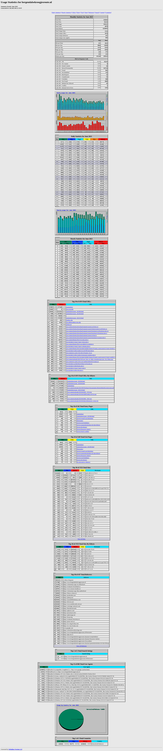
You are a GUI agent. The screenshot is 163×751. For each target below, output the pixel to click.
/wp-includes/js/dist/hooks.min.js (75, 366)
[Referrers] (91, 12)
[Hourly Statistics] (66, 12)
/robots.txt (69, 324)
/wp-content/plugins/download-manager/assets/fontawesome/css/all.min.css (86, 329)
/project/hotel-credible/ (83, 431)
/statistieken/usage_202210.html (75, 318)
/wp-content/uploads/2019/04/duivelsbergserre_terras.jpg (82, 401)
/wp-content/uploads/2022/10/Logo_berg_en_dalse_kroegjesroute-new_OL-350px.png (89, 359)
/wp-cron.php (69, 309)
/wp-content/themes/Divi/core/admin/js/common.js (80, 344)
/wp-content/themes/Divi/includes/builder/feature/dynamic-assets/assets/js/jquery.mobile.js (90, 357)
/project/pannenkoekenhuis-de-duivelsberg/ (88, 425)
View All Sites (81, 539)
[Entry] (79, 12)
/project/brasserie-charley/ (84, 429)
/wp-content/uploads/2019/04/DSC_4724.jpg (79, 392)
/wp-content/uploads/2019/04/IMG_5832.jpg (79, 398)
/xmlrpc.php (69, 320)
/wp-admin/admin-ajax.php (73, 322)
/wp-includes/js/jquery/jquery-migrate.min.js (78, 346)
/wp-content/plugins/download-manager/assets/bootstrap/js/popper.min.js (86, 337)
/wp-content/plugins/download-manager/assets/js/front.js (81, 335)
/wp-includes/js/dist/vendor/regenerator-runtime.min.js (81, 355)
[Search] (97, 12)
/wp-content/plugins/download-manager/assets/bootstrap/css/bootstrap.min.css (87, 331)
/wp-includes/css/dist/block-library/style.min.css (79, 364)
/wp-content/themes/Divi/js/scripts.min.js (77, 340)
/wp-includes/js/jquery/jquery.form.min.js (77, 342)
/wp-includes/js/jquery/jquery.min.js (76, 368)
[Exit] (82, 12)
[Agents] (102, 12)
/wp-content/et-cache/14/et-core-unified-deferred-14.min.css (82, 361)
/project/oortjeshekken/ (83, 423)
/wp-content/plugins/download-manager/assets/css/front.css (82, 326)
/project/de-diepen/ (82, 427)
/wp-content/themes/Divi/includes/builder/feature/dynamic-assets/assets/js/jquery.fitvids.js (90, 348)
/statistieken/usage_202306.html (75, 311)
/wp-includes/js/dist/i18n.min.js (74, 370)
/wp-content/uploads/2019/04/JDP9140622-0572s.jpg (81, 394)
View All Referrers (81, 646)
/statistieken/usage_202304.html (75, 313)
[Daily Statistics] (56, 12)
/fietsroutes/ (80, 420)
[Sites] (86, 12)
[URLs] (74, 12)
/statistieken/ (69, 307)
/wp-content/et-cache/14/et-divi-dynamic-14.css (79, 353)
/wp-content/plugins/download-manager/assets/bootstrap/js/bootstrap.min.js (86, 333)
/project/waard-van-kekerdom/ (85, 418)
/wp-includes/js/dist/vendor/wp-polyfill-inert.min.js (80, 350)
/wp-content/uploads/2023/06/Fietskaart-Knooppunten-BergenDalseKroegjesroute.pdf (90, 388)
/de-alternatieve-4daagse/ (83, 462)
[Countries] (108, 12)
